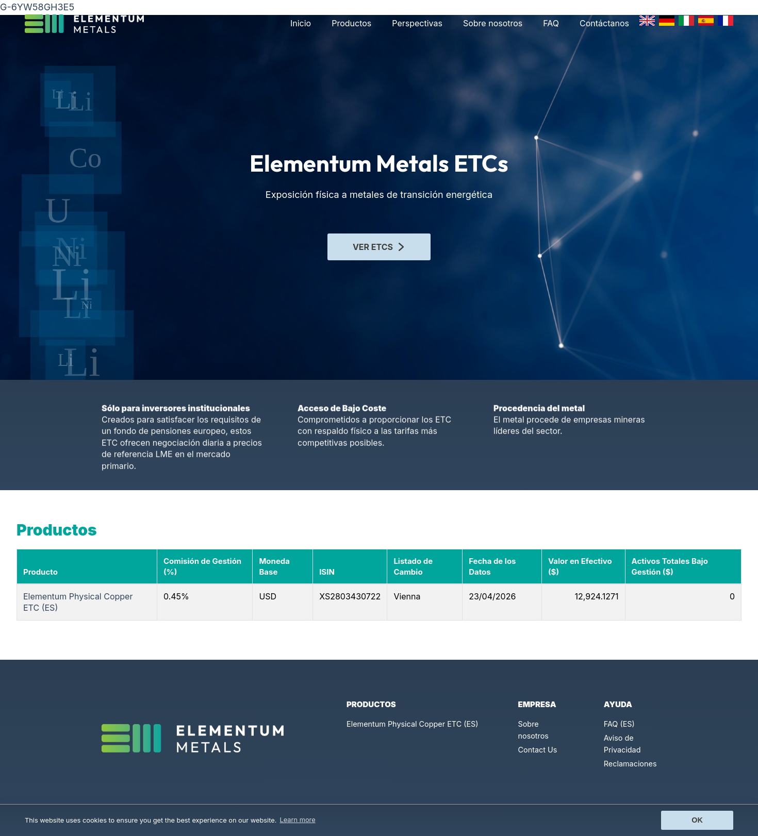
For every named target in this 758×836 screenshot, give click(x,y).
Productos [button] (351, 23)
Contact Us (537, 749)
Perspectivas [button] (417, 23)
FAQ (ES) (619, 724)
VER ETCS (379, 244)
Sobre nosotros (492, 23)
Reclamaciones (630, 763)
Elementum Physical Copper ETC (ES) (413, 724)
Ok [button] (697, 820)
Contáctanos (604, 23)
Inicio (300, 23)
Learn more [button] (298, 820)
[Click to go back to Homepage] (88, 23)
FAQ (551, 23)
